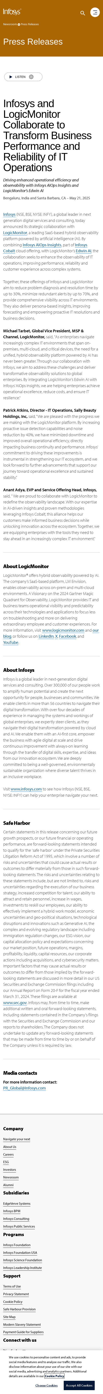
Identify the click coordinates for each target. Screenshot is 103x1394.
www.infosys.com (26, 789)
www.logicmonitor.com (63, 630)
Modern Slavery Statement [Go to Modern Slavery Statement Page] (22, 1324)
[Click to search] (83, 13)
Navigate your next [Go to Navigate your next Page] (16, 1139)
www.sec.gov (15, 1002)
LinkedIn (46, 636)
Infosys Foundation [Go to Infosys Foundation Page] (17, 1245)
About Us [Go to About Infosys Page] (9, 1147)
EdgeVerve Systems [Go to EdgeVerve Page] (16, 1203)
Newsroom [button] (12, 24)
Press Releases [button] (30, 24)
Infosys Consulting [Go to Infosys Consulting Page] (16, 1218)
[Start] (11, 77)
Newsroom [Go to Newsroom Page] (11, 1177)
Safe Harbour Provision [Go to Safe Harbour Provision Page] (19, 1309)
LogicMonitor (15, 232)
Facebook (67, 636)
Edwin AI (83, 250)
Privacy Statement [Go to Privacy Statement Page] (16, 1294)
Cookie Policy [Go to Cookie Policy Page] (13, 1301)
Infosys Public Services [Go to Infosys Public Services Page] (19, 1226)
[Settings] (31, 77)
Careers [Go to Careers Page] (8, 1154)
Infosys (9, 214)
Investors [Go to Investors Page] (9, 1169)
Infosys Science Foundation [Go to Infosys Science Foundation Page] (22, 1260)
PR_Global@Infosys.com (24, 1088)
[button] (95, 12)
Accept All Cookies (79, 1385)
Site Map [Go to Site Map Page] (9, 1317)
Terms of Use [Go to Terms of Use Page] (12, 1286)
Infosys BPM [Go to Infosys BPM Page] (11, 1211)
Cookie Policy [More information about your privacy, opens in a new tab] (54, 1376)
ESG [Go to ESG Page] (6, 1162)
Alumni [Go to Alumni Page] (8, 1185)
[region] (51, 1372)
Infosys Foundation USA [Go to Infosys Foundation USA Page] (20, 1252)
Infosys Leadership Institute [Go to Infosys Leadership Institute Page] (22, 1268)
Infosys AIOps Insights (42, 244)
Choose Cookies (46, 1385)
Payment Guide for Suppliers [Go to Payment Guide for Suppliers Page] (23, 1332)
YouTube (10, 642)
